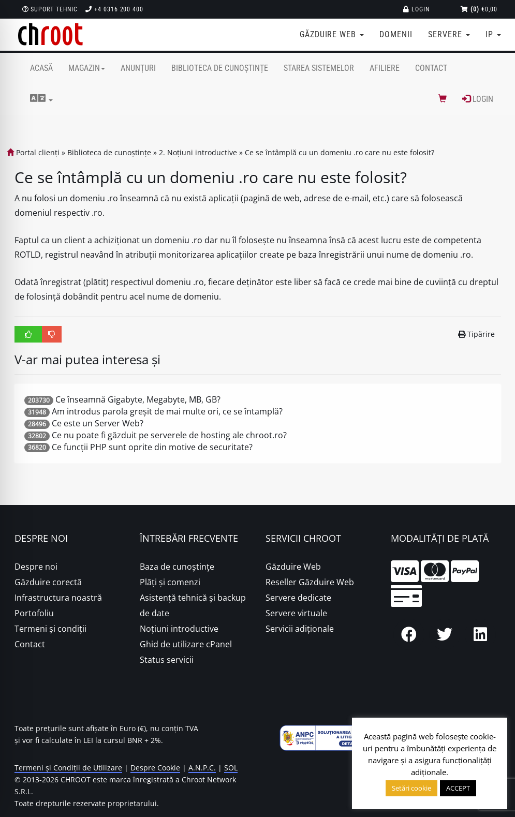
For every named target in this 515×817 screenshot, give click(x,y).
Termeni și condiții (50, 628)
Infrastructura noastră (58, 597)
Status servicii (167, 659)
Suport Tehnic (50, 9)
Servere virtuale (296, 613)
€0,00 (479, 9)
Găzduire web (332, 34)
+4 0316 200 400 (114, 9)
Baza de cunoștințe (177, 566)
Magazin (86, 68)
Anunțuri (138, 68)
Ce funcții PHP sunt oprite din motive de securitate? (152, 447)
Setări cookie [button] (411, 788)
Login (416, 9)
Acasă (41, 68)
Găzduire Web (293, 566)
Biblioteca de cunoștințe (219, 68)
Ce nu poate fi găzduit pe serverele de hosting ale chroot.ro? (169, 435)
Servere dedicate (298, 597)
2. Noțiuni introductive (198, 152)
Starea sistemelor (319, 68)
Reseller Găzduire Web (310, 582)
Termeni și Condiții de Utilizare (68, 768)
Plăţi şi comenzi (170, 582)
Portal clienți (33, 152)
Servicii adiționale (300, 628)
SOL (231, 768)
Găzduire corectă (48, 582)
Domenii (396, 34)
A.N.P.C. (202, 768)
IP (493, 34)
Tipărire (476, 334)
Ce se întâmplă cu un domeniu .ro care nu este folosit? (339, 152)
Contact (431, 68)
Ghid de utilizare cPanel (186, 644)
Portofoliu (34, 613)
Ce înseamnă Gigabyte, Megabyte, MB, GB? (137, 399)
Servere (449, 34)
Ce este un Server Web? (97, 423)
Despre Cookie (155, 768)
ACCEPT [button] (458, 788)
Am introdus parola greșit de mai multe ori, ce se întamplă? (167, 411)
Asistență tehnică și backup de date (193, 605)
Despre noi (35, 566)
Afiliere (385, 68)
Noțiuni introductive (179, 628)
